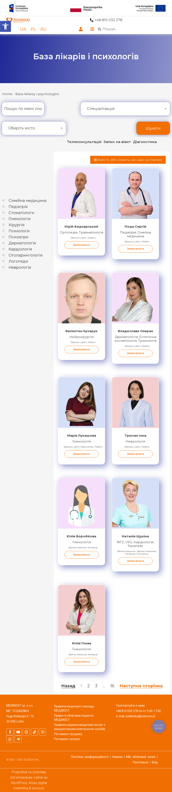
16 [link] (112, 685)
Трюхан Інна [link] (135, 435)
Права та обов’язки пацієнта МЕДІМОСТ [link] (74, 717)
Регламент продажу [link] (68, 734)
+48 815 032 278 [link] (108, 20)
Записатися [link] (81, 244)
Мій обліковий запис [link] (141, 756)
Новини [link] (117, 756)
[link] (5, 26)
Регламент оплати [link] (67, 739)
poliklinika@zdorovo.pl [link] (140, 716)
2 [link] (88, 685)
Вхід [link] (155, 762)
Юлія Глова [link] (81, 643)
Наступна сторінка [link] (141, 685)
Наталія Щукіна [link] (135, 536)
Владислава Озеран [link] (135, 331)
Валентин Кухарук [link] (81, 331)
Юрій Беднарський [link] (81, 226)
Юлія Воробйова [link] (81, 536)
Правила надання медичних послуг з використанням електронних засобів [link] (79, 727)
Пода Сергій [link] (135, 226)
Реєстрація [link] (140, 762)
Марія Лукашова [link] (81, 435)
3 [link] (96, 685)
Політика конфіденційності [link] (90, 756)
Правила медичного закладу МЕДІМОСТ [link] (74, 708)
